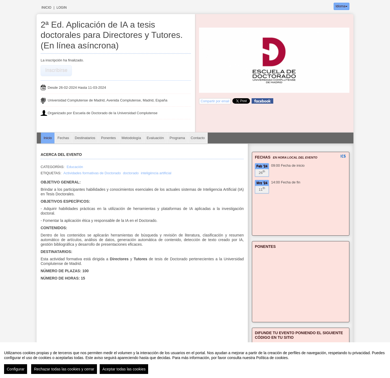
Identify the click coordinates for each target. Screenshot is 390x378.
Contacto (198, 138)
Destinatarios (85, 138)
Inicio (46, 7)
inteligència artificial (156, 173)
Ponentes (108, 138)
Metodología (131, 138)
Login (62, 7)
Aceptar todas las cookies (124, 369)
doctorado (131, 173)
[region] (195, 360)
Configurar (15, 369)
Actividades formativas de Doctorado (92, 173)
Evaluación (155, 138)
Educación (75, 167)
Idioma (341, 6)
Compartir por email (215, 101)
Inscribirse (56, 70)
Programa (177, 138)
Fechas (63, 138)
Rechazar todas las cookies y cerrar (64, 369)
